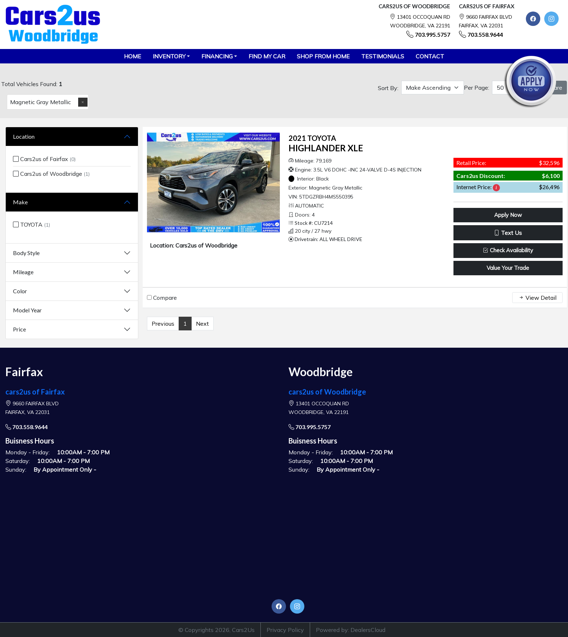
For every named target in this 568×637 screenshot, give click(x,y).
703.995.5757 (432, 34)
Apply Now (508, 214)
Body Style (26, 252)
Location (24, 136)
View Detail (537, 297)
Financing (217, 56)
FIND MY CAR (267, 56)
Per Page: (476, 87)
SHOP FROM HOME (323, 56)
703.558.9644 (485, 34)
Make (20, 202)
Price (19, 329)
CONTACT (430, 56)
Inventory (169, 56)
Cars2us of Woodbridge (51, 173)
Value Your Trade (508, 267)
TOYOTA (31, 224)
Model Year (27, 310)
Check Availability (508, 250)
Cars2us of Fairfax (44, 158)
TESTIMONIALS (382, 56)
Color (20, 291)
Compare (165, 297)
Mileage (23, 271)
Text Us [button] (508, 232)
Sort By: (388, 88)
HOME (132, 56)
